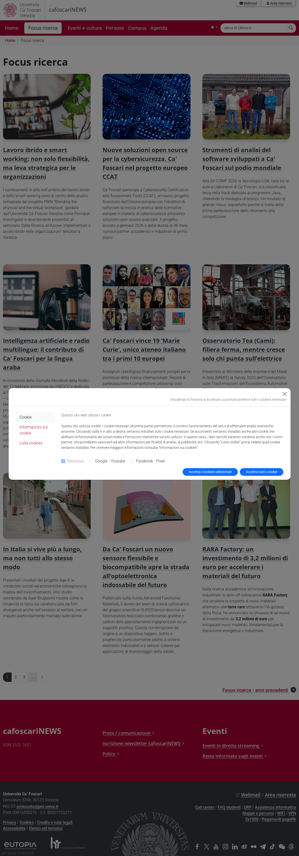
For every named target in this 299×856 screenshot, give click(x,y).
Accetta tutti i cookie (261, 472)
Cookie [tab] (25, 417)
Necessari (75, 461)
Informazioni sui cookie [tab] (34, 430)
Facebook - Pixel (150, 461)
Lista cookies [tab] (31, 443)
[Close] (285, 394)
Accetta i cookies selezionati (210, 472)
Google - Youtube (110, 461)
